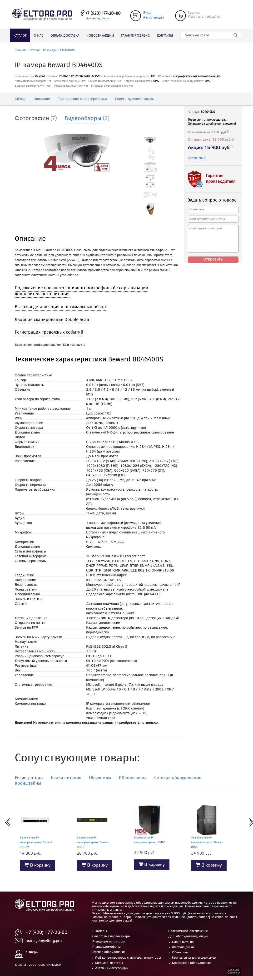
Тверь (105, 18)
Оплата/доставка (64, 35)
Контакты (165, 35)
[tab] (39, 118)
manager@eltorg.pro (44, 941)
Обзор (20, 99)
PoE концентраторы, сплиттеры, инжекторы (128, 957)
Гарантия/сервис (135, 35)
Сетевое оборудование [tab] (177, 778)
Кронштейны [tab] (28, 784)
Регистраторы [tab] (29, 778)
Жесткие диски (183, 947)
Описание (42, 99)
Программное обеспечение (188, 931)
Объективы (180, 952)
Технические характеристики (82, 99)
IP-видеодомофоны (106, 947)
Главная (20, 50)
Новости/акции (100, 35)
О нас (38, 35)
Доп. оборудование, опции (188, 936)
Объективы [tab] (100, 778)
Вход (147, 13)
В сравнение (196, 158)
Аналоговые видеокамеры (110, 936)
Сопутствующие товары (134, 99)
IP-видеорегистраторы (108, 941)
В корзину (37, 865)
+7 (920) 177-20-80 (103, 13)
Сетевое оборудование (108, 952)
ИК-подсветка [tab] (133, 778)
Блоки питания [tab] (66, 778)
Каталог (20, 35)
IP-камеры (50, 50)
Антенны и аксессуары (111, 968)
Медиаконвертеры (109, 963)
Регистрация (153, 17)
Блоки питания (182, 942)
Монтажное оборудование (191, 963)
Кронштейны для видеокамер (194, 957)
